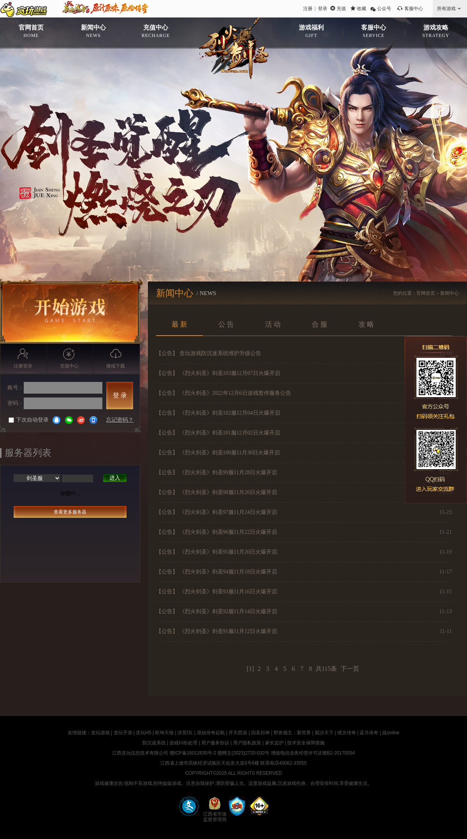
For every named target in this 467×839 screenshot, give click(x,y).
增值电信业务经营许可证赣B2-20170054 (313, 753)
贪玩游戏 (100, 732)
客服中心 (413, 8)
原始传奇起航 (211, 732)
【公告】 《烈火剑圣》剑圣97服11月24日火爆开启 (216, 512)
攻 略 (366, 324)
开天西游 (237, 732)
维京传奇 (346, 732)
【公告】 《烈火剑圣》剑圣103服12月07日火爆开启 (218, 373)
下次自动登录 (29, 420)
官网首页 (425, 293)
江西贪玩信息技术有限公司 (140, 753)
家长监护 (274, 743)
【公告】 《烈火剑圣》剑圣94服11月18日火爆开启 (216, 572)
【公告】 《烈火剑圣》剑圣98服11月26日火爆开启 (216, 492)
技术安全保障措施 (306, 743)
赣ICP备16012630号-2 (193, 753)
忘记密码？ (119, 420)
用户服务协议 (215, 743)
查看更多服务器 (70, 512)
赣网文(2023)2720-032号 (243, 753)
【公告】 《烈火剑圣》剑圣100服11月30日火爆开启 (218, 453)
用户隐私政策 (247, 743)
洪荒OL (185, 732)
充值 (341, 8)
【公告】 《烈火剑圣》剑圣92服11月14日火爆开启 (216, 611)
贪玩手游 (123, 732)
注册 (308, 8)
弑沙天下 (324, 732)
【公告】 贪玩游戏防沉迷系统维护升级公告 (208, 353)
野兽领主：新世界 (292, 732)
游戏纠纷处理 (183, 743)
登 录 (120, 395)
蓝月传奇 (369, 732)
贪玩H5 (143, 732)
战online (390, 732)
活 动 (273, 324)
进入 (114, 478)
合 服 (320, 324)
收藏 (361, 8)
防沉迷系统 (154, 743)
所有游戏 (446, 8)
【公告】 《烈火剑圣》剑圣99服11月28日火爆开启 (216, 472)
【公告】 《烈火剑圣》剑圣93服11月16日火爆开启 (216, 592)
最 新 (180, 324)
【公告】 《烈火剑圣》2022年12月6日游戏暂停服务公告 (223, 393)
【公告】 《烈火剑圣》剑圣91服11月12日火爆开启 (216, 631)
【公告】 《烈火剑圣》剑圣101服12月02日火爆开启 (218, 433)
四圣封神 (260, 732)
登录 (322, 8)
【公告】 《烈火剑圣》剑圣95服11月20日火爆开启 (216, 552)
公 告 (226, 324)
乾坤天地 (164, 732)
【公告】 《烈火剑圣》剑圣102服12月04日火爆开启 (218, 413)
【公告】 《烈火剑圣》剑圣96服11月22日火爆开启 (216, 532)
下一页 (350, 668)
